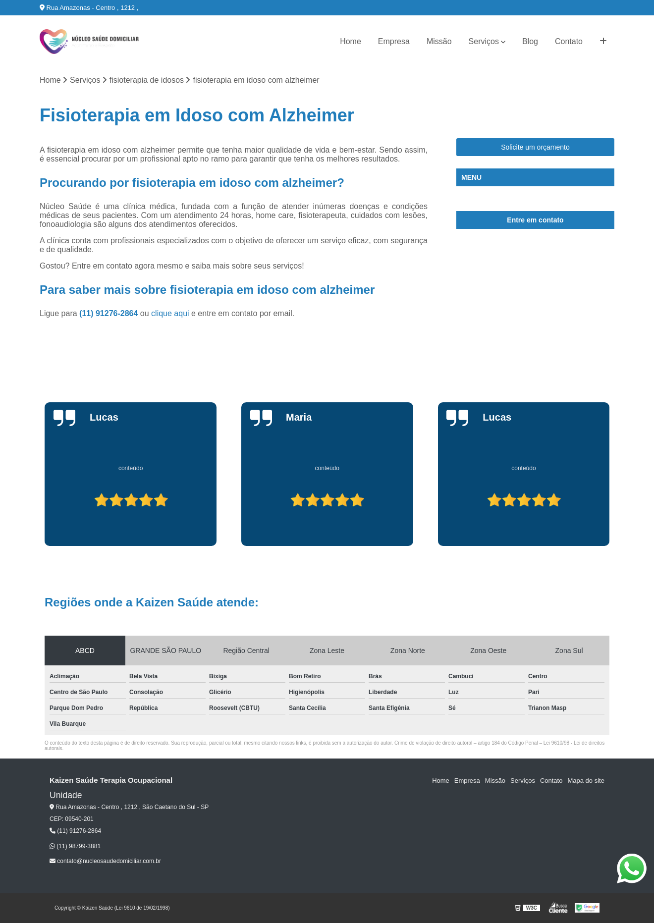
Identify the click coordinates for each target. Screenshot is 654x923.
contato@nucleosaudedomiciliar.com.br (105, 861)
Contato (569, 41)
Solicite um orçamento (535, 147)
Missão (439, 41)
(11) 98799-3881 (75, 846)
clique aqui (170, 313)
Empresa (394, 41)
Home (350, 41)
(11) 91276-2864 (109, 313)
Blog (530, 41)
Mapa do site (585, 780)
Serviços (484, 41)
